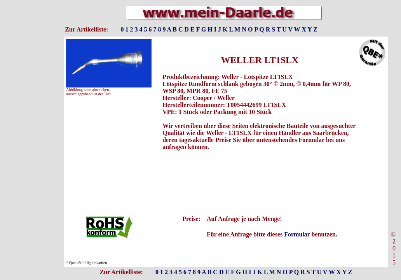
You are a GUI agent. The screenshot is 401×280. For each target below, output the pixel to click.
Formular (297, 234)
